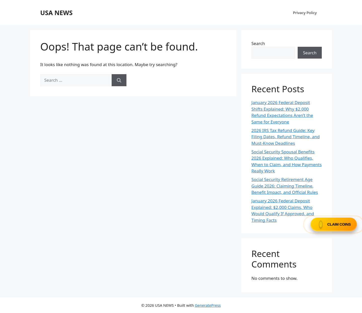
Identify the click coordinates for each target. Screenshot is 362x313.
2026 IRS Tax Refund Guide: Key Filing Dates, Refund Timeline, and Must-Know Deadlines (285, 136)
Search (258, 43)
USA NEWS (56, 12)
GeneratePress (208, 305)
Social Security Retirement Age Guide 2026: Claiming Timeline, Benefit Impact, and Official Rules (284, 185)
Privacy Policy (305, 12)
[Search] (119, 80)
